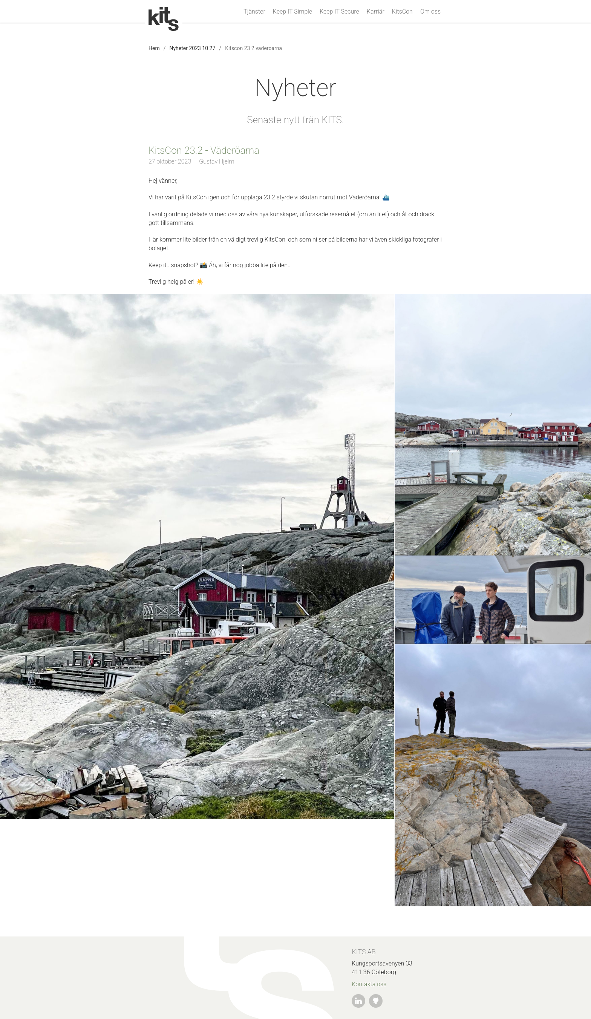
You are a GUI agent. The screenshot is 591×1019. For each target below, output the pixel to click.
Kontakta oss (369, 984)
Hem (154, 48)
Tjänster (254, 11)
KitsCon (402, 11)
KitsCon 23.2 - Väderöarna (204, 150)
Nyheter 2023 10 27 (192, 48)
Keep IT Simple (292, 11)
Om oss (430, 11)
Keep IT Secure (339, 11)
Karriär (375, 11)
